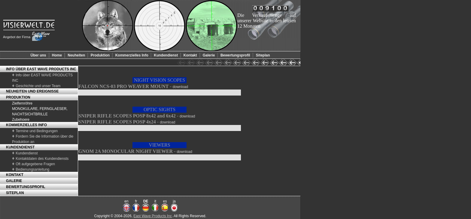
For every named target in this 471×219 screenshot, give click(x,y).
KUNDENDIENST (20, 147)
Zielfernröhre (22, 103)
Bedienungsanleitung (32, 169)
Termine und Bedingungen (37, 131)
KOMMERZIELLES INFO (26, 125)
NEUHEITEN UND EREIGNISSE (32, 91)
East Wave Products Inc (152, 216)
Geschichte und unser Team (38, 86)
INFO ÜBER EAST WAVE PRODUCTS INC (41, 69)
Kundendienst (27, 153)
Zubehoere (20, 119)
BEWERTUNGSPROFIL (25, 187)
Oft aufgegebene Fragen (35, 164)
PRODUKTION (18, 97)
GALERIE (14, 181)
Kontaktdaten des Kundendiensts (42, 159)
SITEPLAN (15, 193)
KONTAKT (14, 175)
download (180, 87)
